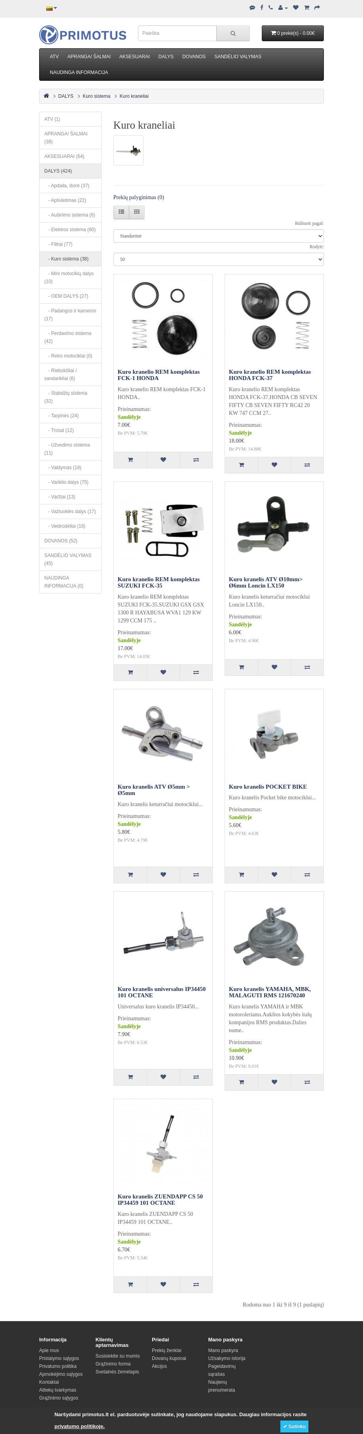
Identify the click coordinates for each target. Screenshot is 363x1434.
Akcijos (159, 1366)
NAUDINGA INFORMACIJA (79, 72)
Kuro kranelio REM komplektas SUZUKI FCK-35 (159, 582)
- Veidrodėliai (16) (64, 526)
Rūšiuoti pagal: (309, 223)
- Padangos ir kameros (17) (70, 314)
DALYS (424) (58, 171)
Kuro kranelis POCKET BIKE (268, 787)
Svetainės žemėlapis (117, 1372)
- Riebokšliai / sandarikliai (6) (60, 374)
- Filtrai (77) (58, 244)
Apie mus (49, 1350)
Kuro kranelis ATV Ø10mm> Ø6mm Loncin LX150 (265, 582)
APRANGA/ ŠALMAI (88, 56)
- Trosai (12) (59, 430)
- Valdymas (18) (62, 467)
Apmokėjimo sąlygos (61, 1374)
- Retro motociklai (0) (68, 356)
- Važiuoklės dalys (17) (70, 511)
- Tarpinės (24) (61, 415)
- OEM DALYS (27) (66, 296)
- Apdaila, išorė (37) (66, 185)
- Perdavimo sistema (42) (67, 337)
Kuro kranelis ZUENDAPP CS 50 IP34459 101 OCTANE (160, 1199)
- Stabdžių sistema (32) (65, 397)
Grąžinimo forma (113, 1364)
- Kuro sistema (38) (66, 259)
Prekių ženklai (167, 1350)
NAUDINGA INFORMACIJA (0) (63, 582)
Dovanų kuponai (169, 1358)
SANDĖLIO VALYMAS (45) (67, 559)
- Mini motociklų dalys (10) (69, 277)
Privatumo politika (58, 1366)
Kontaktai (49, 1382)
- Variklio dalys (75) (66, 482)
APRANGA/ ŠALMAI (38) (65, 138)
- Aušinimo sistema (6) (69, 215)
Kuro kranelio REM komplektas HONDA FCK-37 (270, 375)
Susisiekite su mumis (118, 1356)
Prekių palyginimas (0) (138, 197)
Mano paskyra (223, 1350)
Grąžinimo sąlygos (58, 1398)
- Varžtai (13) (59, 497)
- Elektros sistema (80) (70, 229)
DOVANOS (194, 56)
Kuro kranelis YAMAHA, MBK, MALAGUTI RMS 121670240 (270, 992)
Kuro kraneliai (134, 96)
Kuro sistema (96, 96)
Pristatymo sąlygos (59, 1358)
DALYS (166, 56)
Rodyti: (317, 246)
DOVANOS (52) (61, 541)
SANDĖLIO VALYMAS (237, 56)
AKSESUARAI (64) (64, 156)
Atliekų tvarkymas (57, 1390)
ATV (54, 56)
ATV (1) (52, 119)
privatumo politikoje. (80, 1426)
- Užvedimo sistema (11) (67, 449)
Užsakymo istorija (227, 1358)
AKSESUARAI (134, 56)
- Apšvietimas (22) (65, 200)
